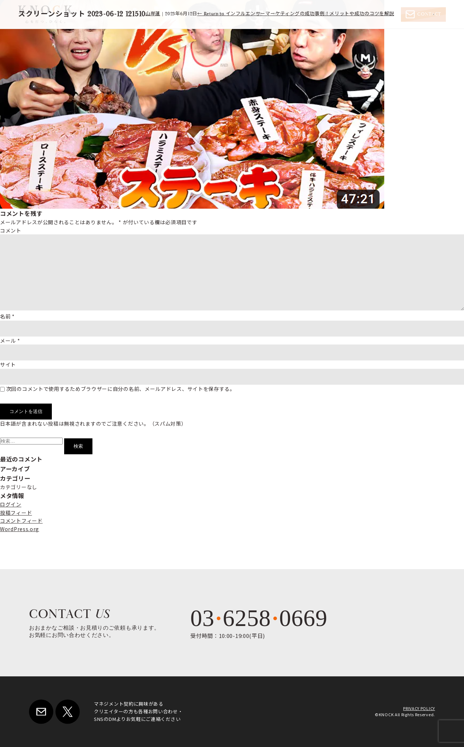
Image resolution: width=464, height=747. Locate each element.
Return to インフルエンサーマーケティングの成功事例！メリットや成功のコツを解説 (295, 14)
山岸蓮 (152, 14)
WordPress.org (19, 529)
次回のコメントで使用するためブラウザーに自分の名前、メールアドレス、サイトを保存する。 (120, 388)
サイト (8, 364)
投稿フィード (16, 512)
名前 (7, 316)
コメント (10, 230)
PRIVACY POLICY (419, 708)
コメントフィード (21, 520)
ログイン (10, 504)
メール (10, 340)
